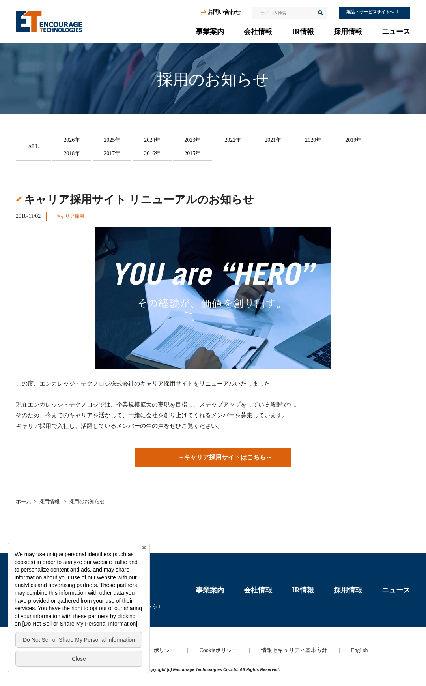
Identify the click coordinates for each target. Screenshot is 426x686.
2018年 (72, 153)
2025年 (112, 140)
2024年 (152, 140)
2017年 (112, 153)
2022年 (232, 140)
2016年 (152, 153)
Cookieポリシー (218, 650)
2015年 (192, 153)
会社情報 (258, 32)
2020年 (313, 140)
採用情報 (348, 32)
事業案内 (210, 32)
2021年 (273, 140)
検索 (319, 13)
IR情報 (303, 32)
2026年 (72, 140)
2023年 (192, 140)
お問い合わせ (224, 12)
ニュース (396, 32)
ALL (33, 147)
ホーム (23, 501)
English (359, 650)
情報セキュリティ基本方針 (294, 650)
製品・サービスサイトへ (370, 12)
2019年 (353, 140)
